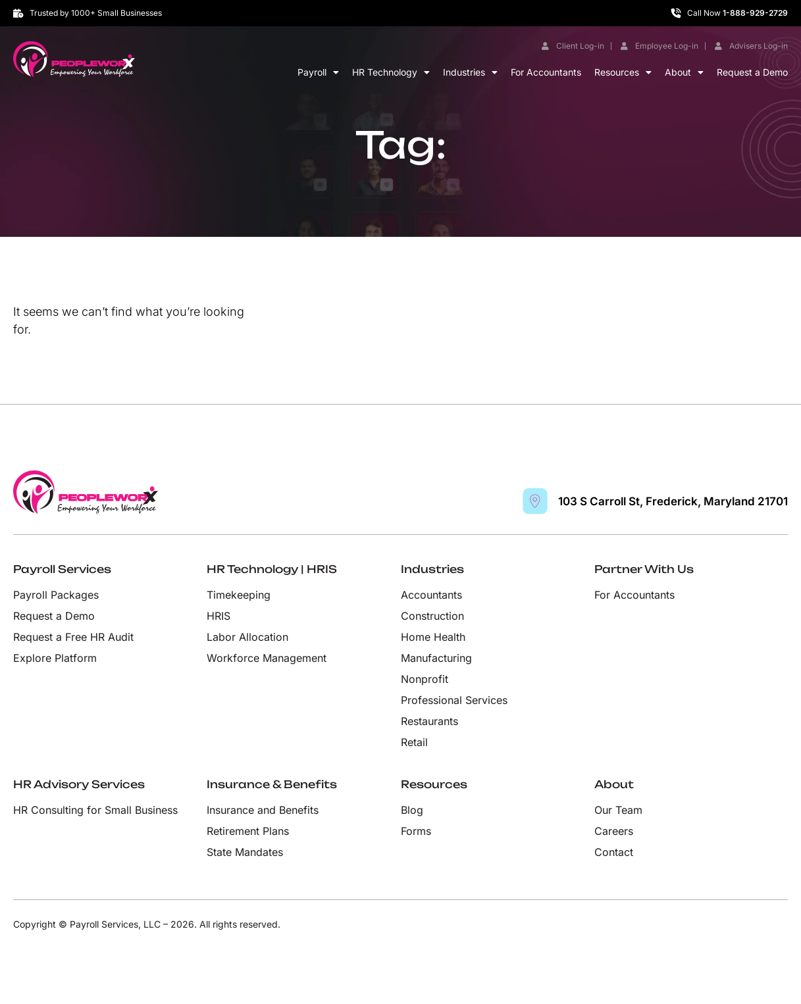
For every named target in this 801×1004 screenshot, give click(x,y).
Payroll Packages (56, 594)
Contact (613, 852)
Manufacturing (436, 658)
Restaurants (429, 721)
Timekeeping (239, 594)
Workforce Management (266, 658)
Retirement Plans (248, 831)
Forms (416, 831)
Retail (414, 742)
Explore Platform (55, 658)
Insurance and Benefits (263, 809)
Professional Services (454, 700)
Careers (613, 831)
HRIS (218, 615)
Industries (470, 72)
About (684, 72)
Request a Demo (752, 72)
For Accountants (546, 72)
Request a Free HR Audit (73, 636)
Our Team (618, 809)
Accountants (431, 594)
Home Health (433, 636)
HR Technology (391, 72)
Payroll (318, 72)
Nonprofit (424, 679)
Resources (623, 72)
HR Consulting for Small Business (95, 809)
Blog (412, 809)
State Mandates (245, 852)
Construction (432, 615)
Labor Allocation (247, 636)
